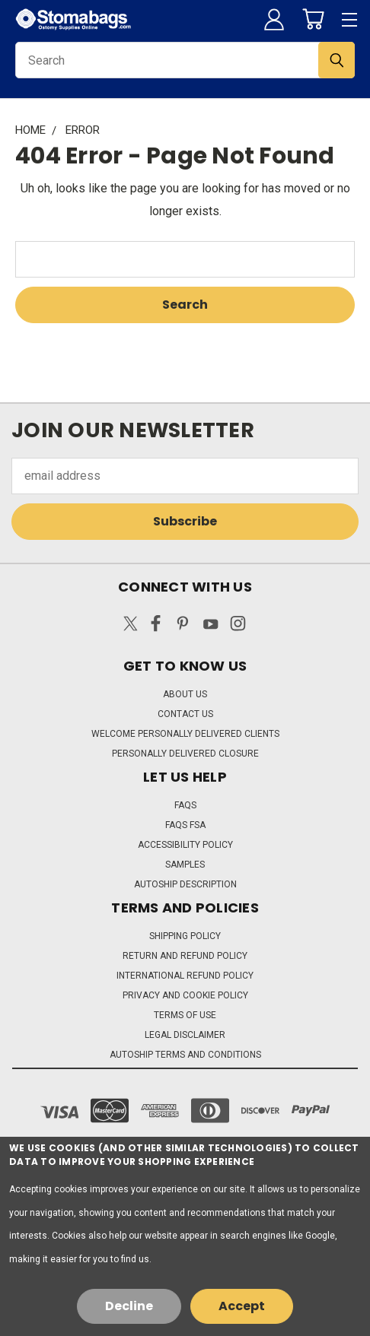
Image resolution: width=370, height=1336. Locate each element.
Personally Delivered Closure (185, 753)
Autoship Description (185, 884)
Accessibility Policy (185, 844)
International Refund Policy (185, 975)
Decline (129, 1306)
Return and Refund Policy (185, 955)
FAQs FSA (185, 825)
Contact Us (185, 714)
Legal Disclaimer (185, 1035)
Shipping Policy (185, 936)
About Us (185, 694)
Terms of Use (185, 1015)
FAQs (185, 805)
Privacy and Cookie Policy (185, 995)
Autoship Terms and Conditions (185, 1054)
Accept (241, 1306)
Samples (185, 864)
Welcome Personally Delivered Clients (185, 733)
